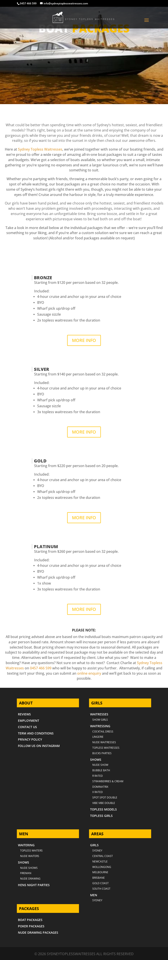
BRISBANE (98, 878)
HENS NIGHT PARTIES (34, 885)
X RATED (97, 792)
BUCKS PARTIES (102, 753)
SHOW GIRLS (100, 720)
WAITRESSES (99, 714)
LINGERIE (97, 737)
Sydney (97, 850)
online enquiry (89, 673)
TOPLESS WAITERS (31, 850)
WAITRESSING (100, 726)
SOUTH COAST (101, 889)
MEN (93, 895)
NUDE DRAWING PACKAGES (38, 932)
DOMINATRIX (100, 787)
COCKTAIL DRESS (102, 731)
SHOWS (95, 759)
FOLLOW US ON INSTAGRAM (39, 746)
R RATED (97, 776)
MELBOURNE (100, 872)
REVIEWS (24, 714)
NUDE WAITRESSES (104, 742)
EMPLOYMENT (28, 720)
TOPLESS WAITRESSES (105, 748)
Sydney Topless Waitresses (40, 149)
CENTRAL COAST (102, 856)
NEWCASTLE (100, 861)
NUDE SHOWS (29, 868)
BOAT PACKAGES (30, 920)
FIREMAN (25, 873)
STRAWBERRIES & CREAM (107, 781)
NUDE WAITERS (29, 856)
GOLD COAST (100, 883)
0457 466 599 (28, 3)
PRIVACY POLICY (30, 739)
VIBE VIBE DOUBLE (103, 803)
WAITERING (26, 845)
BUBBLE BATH (101, 770)
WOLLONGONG (101, 867)
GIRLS (94, 845)
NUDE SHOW (100, 765)
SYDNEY (97, 900)
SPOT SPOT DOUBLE (104, 797)
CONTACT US (27, 727)
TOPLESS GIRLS (101, 816)
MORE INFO (84, 340)
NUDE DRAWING (30, 878)
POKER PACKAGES (31, 926)
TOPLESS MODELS (103, 809)
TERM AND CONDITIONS (36, 733)
